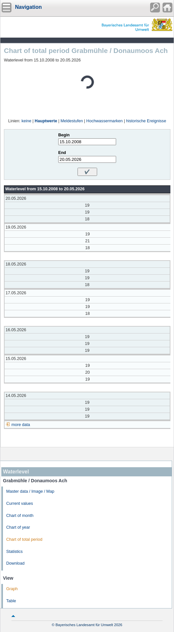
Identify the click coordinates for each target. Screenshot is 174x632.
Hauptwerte (46, 121)
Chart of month (19, 515)
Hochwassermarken (104, 121)
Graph (12, 589)
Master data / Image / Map (30, 491)
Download (15, 563)
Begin (64, 135)
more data (20, 424)
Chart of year (18, 527)
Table (11, 601)
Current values (19, 503)
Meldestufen (72, 121)
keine (26, 121)
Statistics (14, 551)
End (62, 152)
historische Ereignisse (146, 121)
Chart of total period (24, 539)
